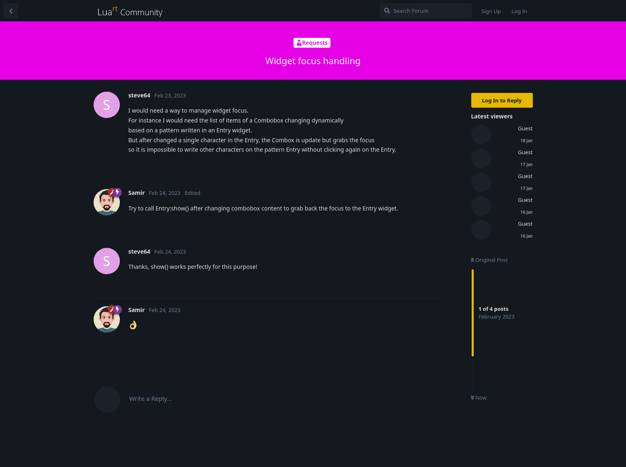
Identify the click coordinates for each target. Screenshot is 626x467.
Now (479, 397)
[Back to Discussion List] (10, 10)
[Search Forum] (426, 10)
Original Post (489, 260)
